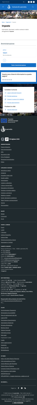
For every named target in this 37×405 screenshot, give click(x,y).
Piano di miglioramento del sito (9, 315)
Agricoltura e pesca (6, 170)
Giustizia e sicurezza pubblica (8, 190)
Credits (2, 340)
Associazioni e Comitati (7, 242)
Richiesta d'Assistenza (6, 325)
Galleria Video (4, 237)
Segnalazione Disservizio (7, 323)
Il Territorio (3, 232)
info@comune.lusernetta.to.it (11, 260)
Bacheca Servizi (5, 328)
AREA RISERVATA (17, 403)
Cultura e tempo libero (6, 185)
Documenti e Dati (5, 154)
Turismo (3, 203)
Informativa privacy (6, 333)
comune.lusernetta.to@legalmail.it (13, 258)
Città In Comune (18, 397)
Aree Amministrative (6, 149)
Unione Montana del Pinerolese (9, 364)
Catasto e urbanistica (6, 183)
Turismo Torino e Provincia (7, 366)
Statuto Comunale (5, 330)
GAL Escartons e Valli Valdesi (8, 371)
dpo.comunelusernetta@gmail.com (13, 301)
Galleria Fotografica (6, 235)
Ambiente (3, 173)
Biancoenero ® (8, 401)
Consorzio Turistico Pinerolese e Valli (10, 369)
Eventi (2, 227)
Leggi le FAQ (4, 318)
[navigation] (3, 7)
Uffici (4, 50)
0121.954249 (6, 252)
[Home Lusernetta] (16, 7)
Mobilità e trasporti (6, 195)
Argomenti (8, 22)
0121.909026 (6, 250)
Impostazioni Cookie (6, 338)
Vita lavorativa (4, 205)
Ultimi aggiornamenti (6, 343)
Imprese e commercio (6, 193)
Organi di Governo (5, 147)
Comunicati (4, 216)
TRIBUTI (5, 53)
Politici (2, 162)
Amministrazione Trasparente (8, 310)
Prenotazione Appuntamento (8, 320)
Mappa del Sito (5, 348)
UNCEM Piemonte (5, 374)
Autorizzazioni (4, 180)
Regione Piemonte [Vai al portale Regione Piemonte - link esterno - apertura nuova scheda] (5, 2)
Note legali (3, 335)
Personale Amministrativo (7, 159)
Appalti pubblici (5, 178)
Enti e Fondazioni (5, 157)
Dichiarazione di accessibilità (8, 313)
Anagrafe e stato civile (6, 175)
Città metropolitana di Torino (8, 361)
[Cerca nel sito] (33, 7)
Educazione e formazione (7, 188)
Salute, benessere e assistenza (9, 198)
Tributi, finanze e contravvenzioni (9, 200)
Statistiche (3, 345)
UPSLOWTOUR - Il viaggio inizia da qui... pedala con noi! (15, 376)
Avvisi (2, 219)
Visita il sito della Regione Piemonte (10, 359)
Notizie (2, 214)
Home (3, 22)
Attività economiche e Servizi (8, 240)
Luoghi (2, 230)
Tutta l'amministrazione (18, 65)
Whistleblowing (5, 350)
